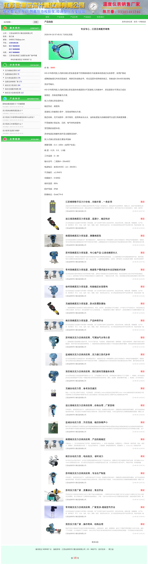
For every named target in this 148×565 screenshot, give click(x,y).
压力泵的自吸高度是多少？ (13, 110)
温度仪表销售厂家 (12, 82)
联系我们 (100, 17)
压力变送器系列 (11, 78)
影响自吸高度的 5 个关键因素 (14, 104)
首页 (47, 17)
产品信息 (60, 17)
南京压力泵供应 (11, 85)
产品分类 (74, 17)
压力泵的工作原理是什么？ (13, 124)
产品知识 (87, 17)
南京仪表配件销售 (12, 89)
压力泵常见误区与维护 (11, 130)
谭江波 (111, 549)
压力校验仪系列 (11, 70)
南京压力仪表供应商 (12, 93)
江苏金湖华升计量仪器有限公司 (76, 211)
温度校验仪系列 (11, 74)
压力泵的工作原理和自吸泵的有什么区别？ (19, 117)
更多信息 (95, 542)
